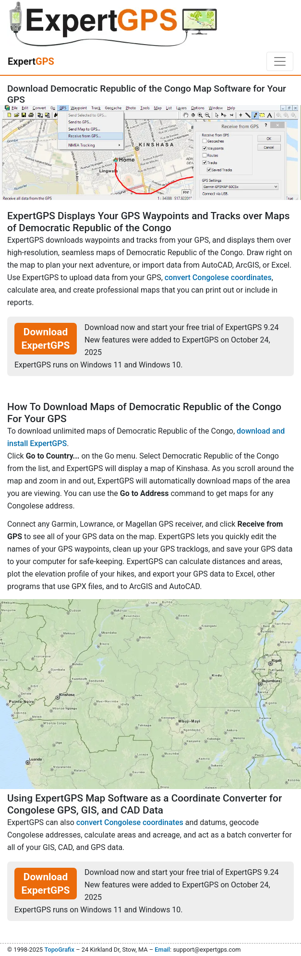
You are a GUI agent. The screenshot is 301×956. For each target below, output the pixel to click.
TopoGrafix (59, 949)
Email (162, 949)
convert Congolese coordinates (218, 277)
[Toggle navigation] (279, 61)
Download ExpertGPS (46, 338)
